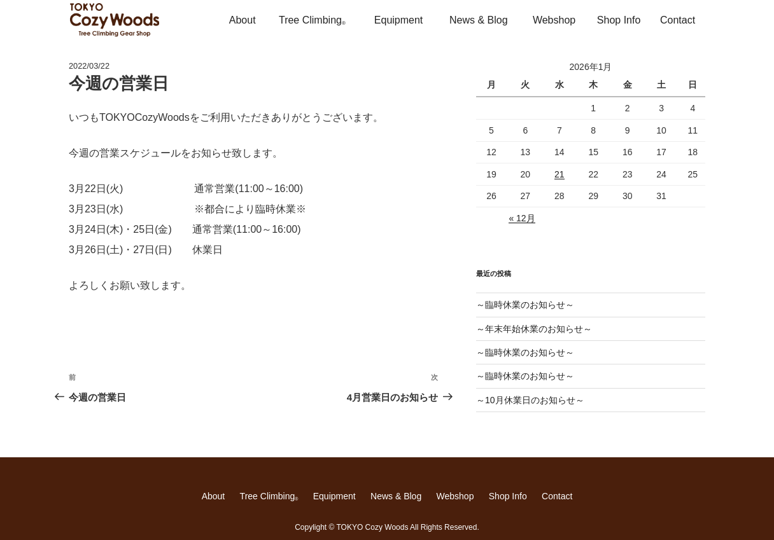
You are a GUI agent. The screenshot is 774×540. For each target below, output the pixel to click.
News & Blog (478, 20)
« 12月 (522, 218)
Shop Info (619, 20)
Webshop (554, 20)
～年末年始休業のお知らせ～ (534, 329)
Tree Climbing (312, 20)
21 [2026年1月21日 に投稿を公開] (559, 174)
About (242, 20)
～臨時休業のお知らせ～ (525, 305)
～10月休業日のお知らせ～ (530, 400)
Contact (677, 20)
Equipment (398, 20)
